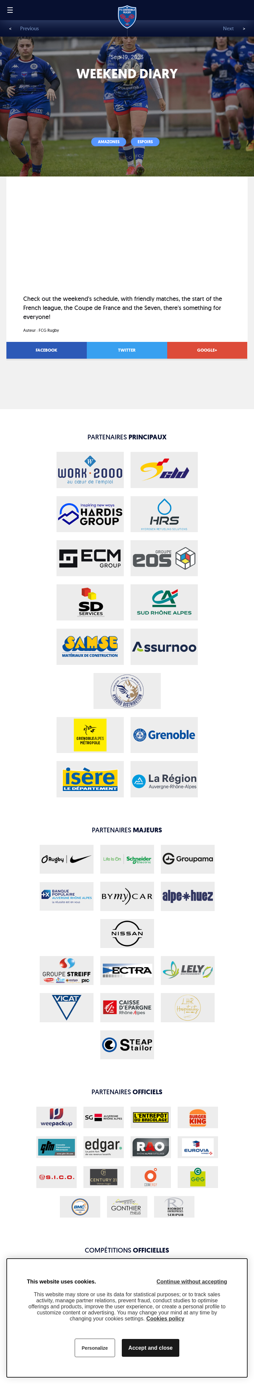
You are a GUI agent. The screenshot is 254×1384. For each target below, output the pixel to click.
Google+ (207, 350)
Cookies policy (165, 1318)
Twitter (127, 350)
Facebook (46, 350)
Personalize (95, 1348)
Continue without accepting (191, 1281)
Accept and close (151, 1348)
